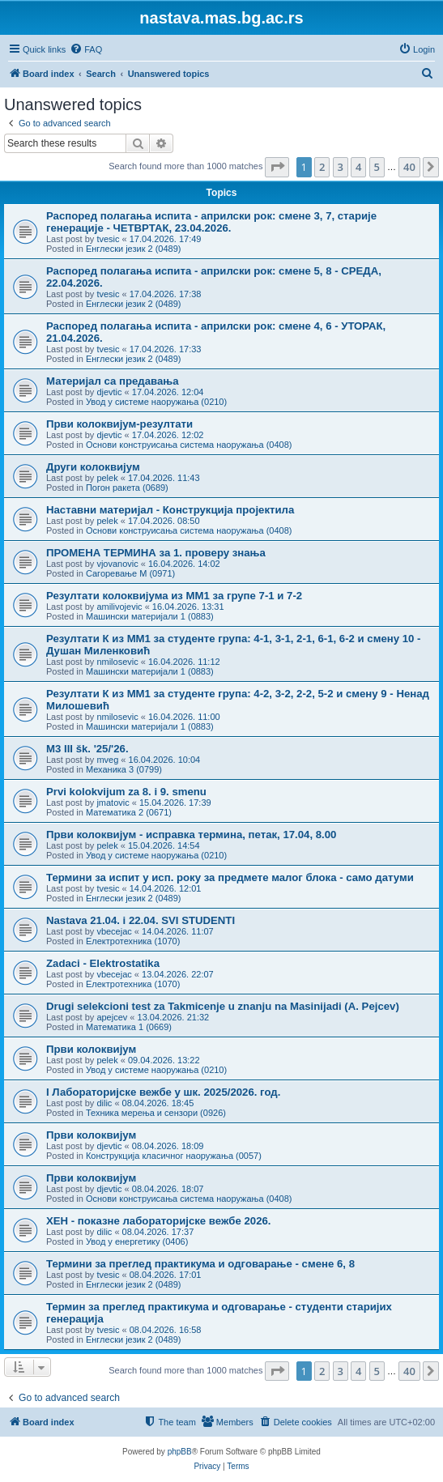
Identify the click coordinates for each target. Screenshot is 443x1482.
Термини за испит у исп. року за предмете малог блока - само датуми (230, 877)
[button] (277, 167)
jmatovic (112, 802)
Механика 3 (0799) (124, 769)
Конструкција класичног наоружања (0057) (174, 1155)
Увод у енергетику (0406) (137, 1241)
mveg (107, 759)
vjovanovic (117, 564)
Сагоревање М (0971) (130, 573)
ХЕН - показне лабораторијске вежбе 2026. (158, 1221)
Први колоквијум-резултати (119, 424)
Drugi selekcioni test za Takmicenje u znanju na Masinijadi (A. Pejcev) (222, 1006)
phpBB (180, 1451)
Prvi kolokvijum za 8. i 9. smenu (126, 792)
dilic (104, 1103)
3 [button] (340, 167)
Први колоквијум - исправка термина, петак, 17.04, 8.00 (191, 834)
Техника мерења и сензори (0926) (156, 1113)
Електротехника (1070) (133, 941)
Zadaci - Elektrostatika (103, 963)
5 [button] (377, 167)
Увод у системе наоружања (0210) (156, 402)
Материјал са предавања (112, 381)
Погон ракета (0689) (127, 487)
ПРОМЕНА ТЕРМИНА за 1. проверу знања (156, 553)
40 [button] (409, 167)
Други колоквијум (93, 467)
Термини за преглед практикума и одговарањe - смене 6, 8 (200, 1264)
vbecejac (113, 931)
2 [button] (322, 167)
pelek (106, 478)
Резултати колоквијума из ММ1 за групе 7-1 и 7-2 (174, 596)
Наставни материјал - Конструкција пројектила (170, 510)
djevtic (108, 392)
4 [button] (358, 167)
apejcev (111, 1017)
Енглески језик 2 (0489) (133, 248)
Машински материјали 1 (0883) (150, 616)
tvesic (107, 239)
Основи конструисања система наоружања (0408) (189, 444)
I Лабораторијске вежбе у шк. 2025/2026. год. (163, 1092)
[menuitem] (86, 49)
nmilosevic (117, 661)
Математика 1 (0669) (129, 1027)
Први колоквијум (91, 1049)
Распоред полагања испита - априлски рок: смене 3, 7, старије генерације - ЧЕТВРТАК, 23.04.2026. (211, 222)
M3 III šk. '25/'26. (87, 749)
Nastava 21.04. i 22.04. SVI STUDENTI (140, 920)
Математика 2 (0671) (129, 812)
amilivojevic (119, 606)
